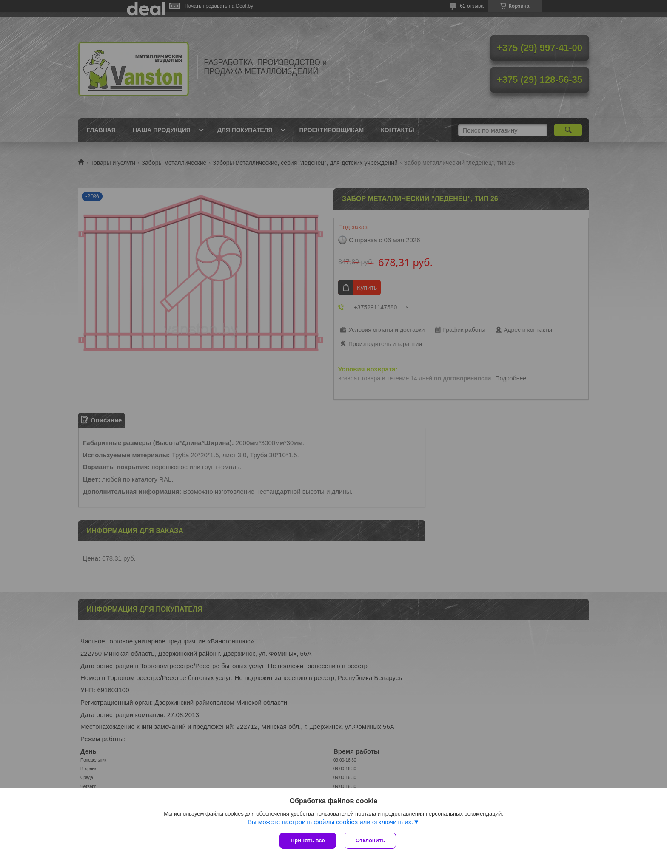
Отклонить (370, 840)
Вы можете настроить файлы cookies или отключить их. (330, 821)
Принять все (308, 840)
